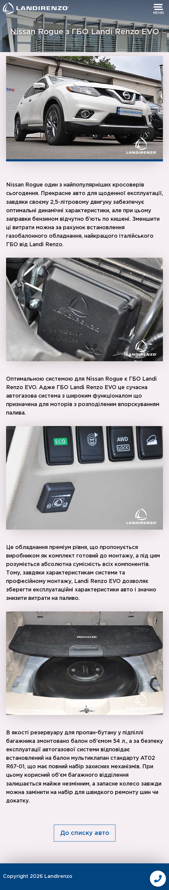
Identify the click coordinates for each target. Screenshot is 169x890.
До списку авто (84, 833)
